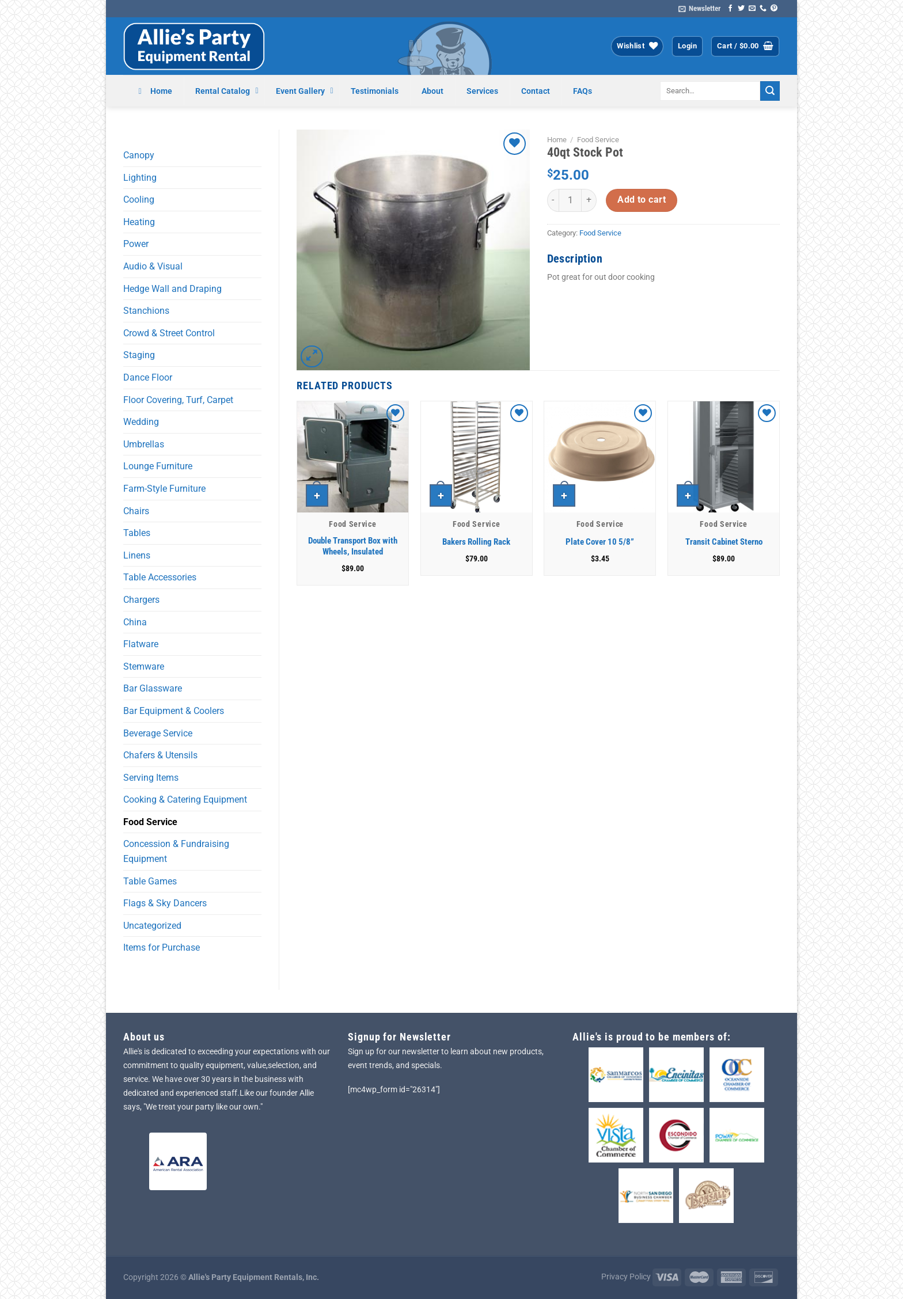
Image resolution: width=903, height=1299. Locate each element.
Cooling (138, 199)
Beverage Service (157, 733)
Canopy (138, 155)
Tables (136, 532)
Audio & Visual (153, 266)
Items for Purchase (161, 947)
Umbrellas (143, 444)
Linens (136, 555)
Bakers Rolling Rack (476, 542)
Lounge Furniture (157, 466)
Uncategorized (152, 925)
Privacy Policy (626, 1277)
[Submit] (770, 91)
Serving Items (151, 777)
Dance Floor (147, 377)
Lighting (140, 177)
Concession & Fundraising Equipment (176, 851)
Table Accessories (159, 577)
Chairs (136, 511)
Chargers (141, 599)
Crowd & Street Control (169, 333)
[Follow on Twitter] (741, 9)
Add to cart (641, 200)
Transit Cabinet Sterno (723, 542)
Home (557, 139)
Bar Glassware (152, 688)
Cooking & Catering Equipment (185, 799)
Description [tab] (574, 258)
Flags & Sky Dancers (165, 903)
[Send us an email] (752, 9)
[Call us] (763, 9)
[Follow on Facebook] (730, 9)
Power (136, 243)
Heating (139, 221)
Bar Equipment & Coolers (173, 710)
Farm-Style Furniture (164, 488)
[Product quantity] (570, 200)
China (135, 622)
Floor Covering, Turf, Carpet (178, 399)
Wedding (141, 421)
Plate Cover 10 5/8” (600, 542)
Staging (139, 355)
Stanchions (146, 310)
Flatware (140, 644)
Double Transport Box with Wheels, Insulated (352, 546)
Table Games (150, 881)
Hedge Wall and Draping (172, 288)
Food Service (150, 821)
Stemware (143, 666)
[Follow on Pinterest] (774, 9)
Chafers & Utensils (160, 755)
